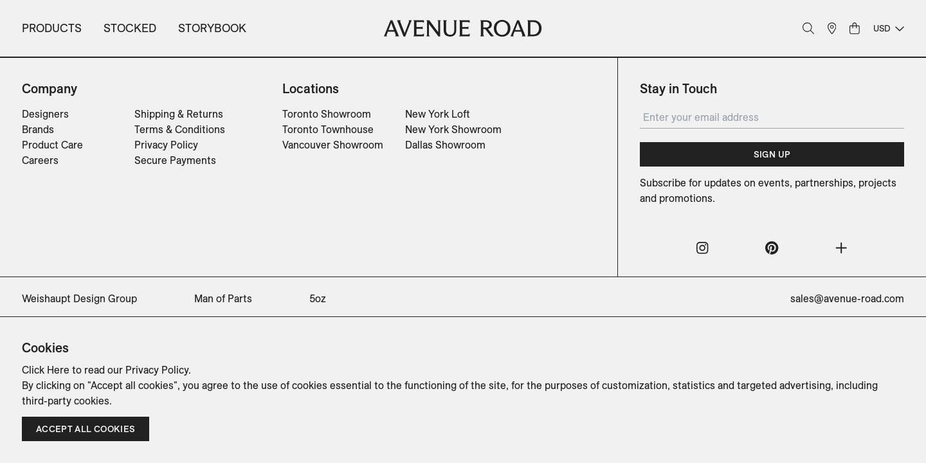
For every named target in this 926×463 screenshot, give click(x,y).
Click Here (45, 369)
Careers (40, 160)
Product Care (52, 144)
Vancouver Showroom (332, 144)
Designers (45, 113)
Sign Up (772, 154)
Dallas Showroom (445, 144)
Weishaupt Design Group (79, 298)
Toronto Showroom (326, 113)
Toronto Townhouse (328, 129)
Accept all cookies (85, 429)
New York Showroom (453, 129)
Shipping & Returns (178, 113)
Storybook (212, 28)
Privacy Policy (166, 144)
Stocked (130, 28)
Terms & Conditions (179, 129)
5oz (317, 298)
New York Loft (437, 113)
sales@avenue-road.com (847, 298)
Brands (38, 129)
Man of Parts (223, 298)
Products (52, 28)
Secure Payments (175, 160)
